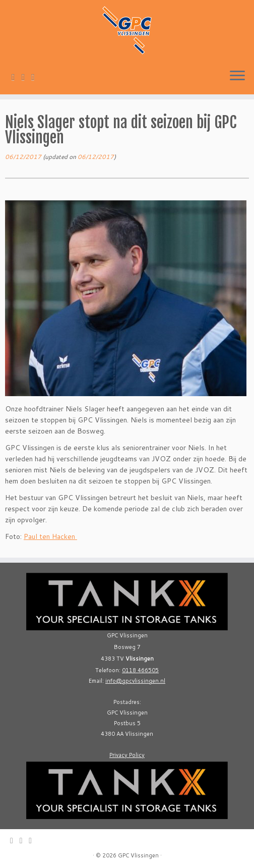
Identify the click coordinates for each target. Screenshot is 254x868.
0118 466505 (140, 670)
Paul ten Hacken (50, 536)
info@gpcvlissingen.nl (135, 681)
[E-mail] (17, 76)
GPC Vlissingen (138, 855)
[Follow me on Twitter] (27, 76)
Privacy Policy (127, 755)
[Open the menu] (237, 76)
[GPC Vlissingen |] (127, 30)
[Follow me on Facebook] (36, 76)
